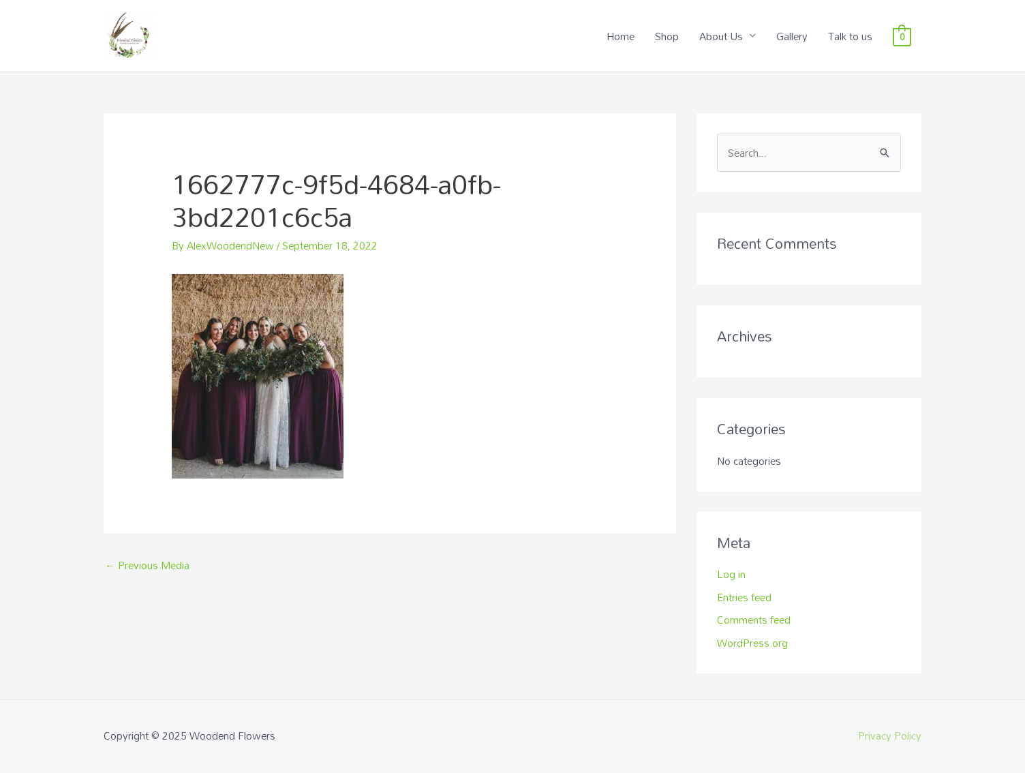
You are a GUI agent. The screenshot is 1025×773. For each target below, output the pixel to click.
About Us (721, 36)
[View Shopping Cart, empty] (902, 36)
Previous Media (147, 565)
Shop (667, 36)
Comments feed (754, 619)
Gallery (792, 36)
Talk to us (850, 36)
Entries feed (744, 597)
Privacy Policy (889, 735)
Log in (731, 574)
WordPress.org (752, 643)
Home (620, 36)
